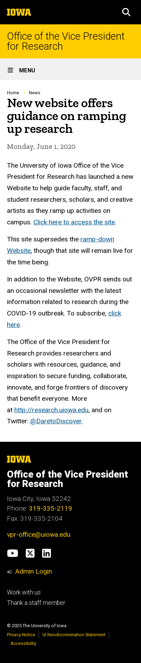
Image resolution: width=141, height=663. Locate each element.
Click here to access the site (74, 222)
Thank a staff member (36, 602)
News (34, 92)
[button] (126, 12)
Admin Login (33, 571)
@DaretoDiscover (55, 421)
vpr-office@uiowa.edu (38, 534)
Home (13, 92)
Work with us (24, 592)
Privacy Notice (21, 634)
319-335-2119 (50, 508)
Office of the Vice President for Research (66, 41)
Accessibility (23, 643)
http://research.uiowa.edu (51, 410)
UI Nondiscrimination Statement (73, 634)
